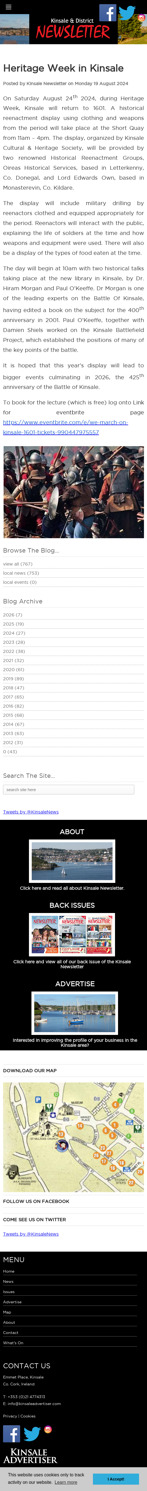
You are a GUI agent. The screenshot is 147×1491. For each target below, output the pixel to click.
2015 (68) (13, 715)
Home (8, 1271)
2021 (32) (13, 660)
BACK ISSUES (72, 905)
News (8, 1281)
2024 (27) (14, 633)
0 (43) (10, 751)
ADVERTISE (75, 983)
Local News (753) (21, 573)
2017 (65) (13, 696)
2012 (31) (13, 742)
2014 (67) (13, 724)
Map (7, 1312)
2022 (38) (14, 651)
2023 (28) (14, 642)
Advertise (12, 1302)
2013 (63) (13, 733)
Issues (9, 1291)
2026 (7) (12, 614)
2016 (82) (13, 705)
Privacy (10, 1416)
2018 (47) (13, 687)
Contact (10, 1332)
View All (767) (18, 563)
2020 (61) (13, 669)
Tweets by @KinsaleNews (31, 811)
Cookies (28, 1416)
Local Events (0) (20, 582)
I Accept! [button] (116, 1479)
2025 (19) (13, 623)
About (9, 1322)
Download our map (30, 1070)
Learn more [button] (66, 1482)
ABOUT (72, 831)
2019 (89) (13, 678)
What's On (13, 1343)
